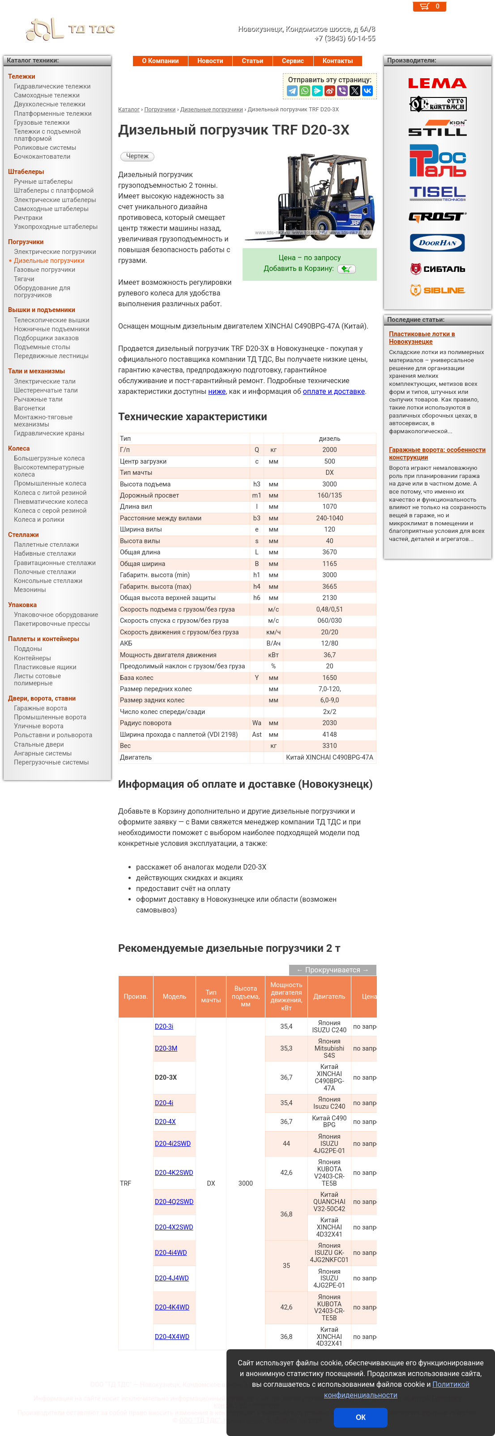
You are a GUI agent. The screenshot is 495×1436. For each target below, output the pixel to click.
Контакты (338, 61)
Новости (210, 61)
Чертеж (137, 156)
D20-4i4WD (171, 1253)
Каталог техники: (33, 60)
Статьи (252, 61)
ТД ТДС (59, 29)
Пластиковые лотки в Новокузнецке (422, 338)
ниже (217, 391)
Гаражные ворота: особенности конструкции (437, 453)
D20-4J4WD (172, 1278)
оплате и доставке (334, 391)
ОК (361, 1417)
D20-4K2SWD (174, 1173)
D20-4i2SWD (173, 1144)
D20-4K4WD (172, 1307)
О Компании (160, 61)
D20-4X (165, 1122)
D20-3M (166, 1048)
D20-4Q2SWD (174, 1202)
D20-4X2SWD (174, 1227)
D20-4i (164, 1103)
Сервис (293, 61)
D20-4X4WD (172, 1337)
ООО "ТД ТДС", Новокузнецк (221, 1420)
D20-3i (164, 1027)
